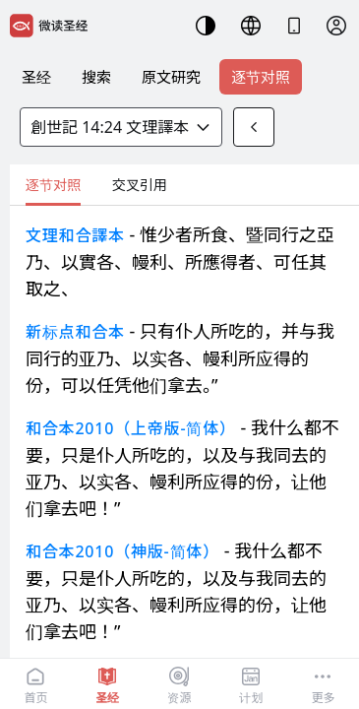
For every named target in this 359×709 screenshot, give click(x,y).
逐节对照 (260, 77)
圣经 (36, 77)
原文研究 (171, 77)
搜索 (96, 77)
